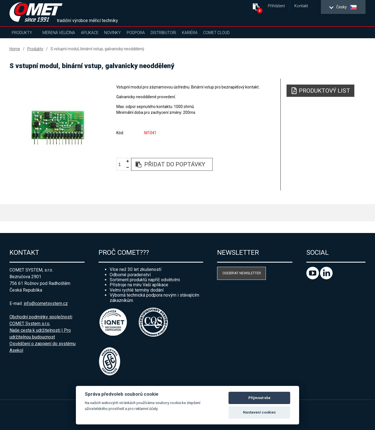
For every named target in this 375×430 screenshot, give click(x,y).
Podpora (136, 32)
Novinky (112, 32)
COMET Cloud (216, 32)
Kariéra (190, 32)
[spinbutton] (121, 164)
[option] (57, 127)
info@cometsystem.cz (46, 303)
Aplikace (89, 32)
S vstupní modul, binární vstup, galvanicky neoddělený (97, 49)
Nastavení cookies (259, 412)
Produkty (22, 32)
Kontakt (301, 6)
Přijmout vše (259, 398)
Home (14, 49)
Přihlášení (276, 6)
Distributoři (163, 32)
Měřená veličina (58, 32)
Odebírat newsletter (241, 273)
